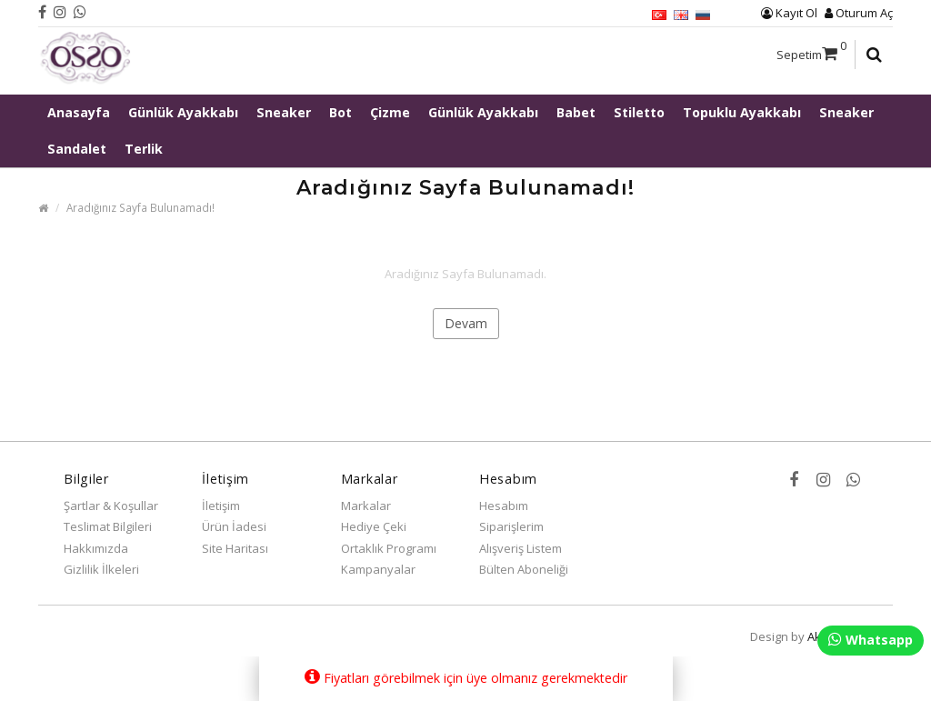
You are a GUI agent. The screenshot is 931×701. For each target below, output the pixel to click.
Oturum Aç (859, 13)
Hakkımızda (96, 548)
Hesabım (503, 505)
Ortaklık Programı (388, 548)
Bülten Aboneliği (523, 569)
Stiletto (639, 112)
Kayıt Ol (789, 13)
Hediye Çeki (373, 526)
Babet (576, 112)
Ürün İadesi (234, 526)
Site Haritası (235, 548)
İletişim (221, 505)
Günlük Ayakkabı (183, 112)
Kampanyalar (378, 569)
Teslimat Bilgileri (108, 526)
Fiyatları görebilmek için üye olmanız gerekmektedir (466, 677)
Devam (466, 323)
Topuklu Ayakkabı (742, 112)
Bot (340, 112)
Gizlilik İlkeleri (101, 569)
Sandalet (76, 148)
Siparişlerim (511, 526)
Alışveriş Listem (520, 548)
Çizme (390, 112)
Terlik (144, 148)
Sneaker (283, 112)
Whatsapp (870, 639)
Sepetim (811, 50)
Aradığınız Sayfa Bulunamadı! (140, 207)
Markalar (366, 505)
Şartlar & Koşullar (111, 505)
